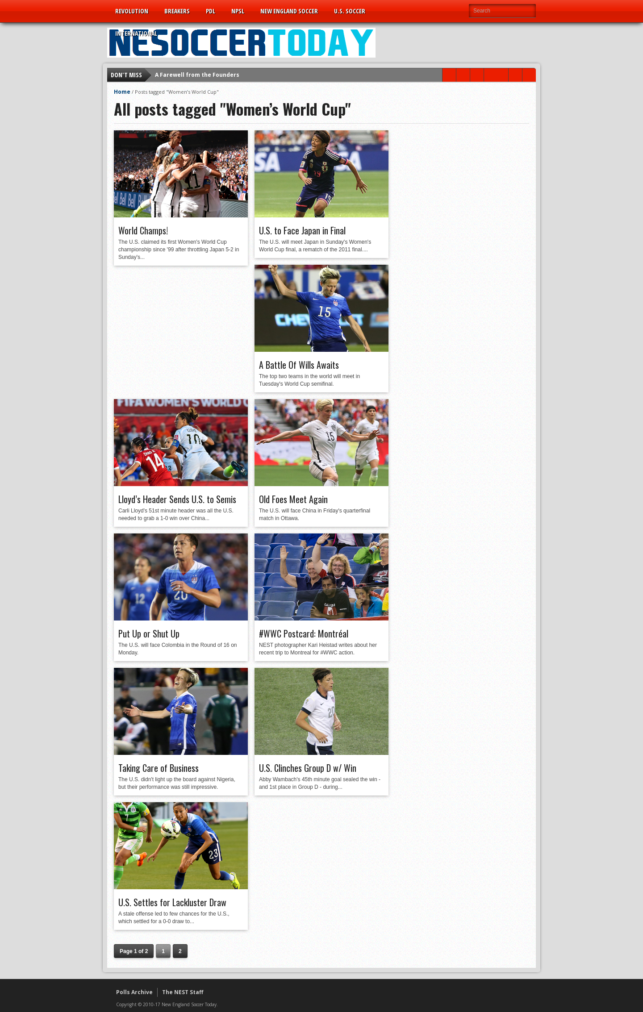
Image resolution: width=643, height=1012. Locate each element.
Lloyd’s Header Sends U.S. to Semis (177, 499)
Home (122, 92)
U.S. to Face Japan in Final (302, 230)
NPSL (237, 11)
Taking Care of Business (158, 768)
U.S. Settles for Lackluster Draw (172, 902)
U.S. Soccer (349, 11)
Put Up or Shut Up (149, 633)
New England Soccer (289, 11)
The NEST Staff (182, 992)
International (136, 33)
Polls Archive (134, 992)
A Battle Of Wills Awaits (299, 364)
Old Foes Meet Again (293, 499)
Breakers (177, 11)
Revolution (131, 11)
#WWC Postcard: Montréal (303, 633)
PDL (210, 11)
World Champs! (143, 230)
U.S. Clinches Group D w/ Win (307, 768)
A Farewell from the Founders (197, 75)
